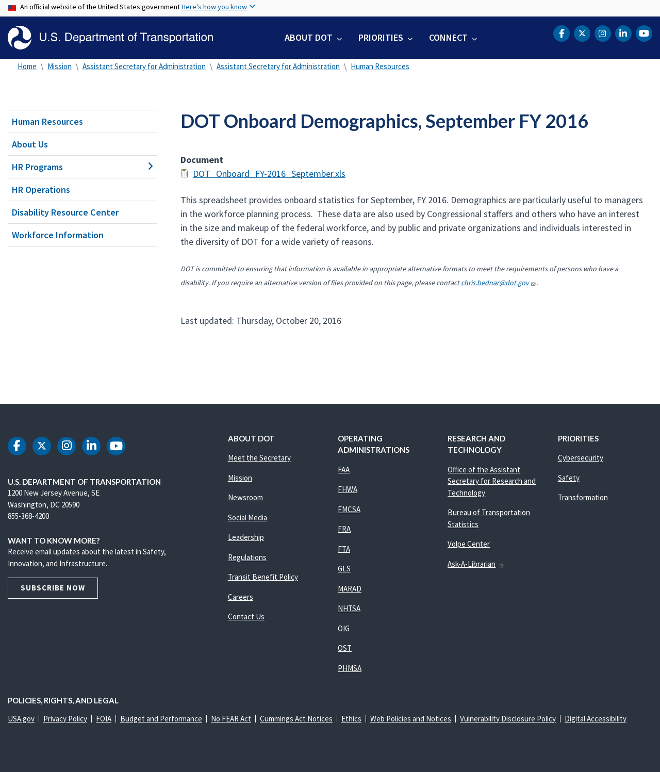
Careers (240, 597)
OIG (344, 628)
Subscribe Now (53, 588)
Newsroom (245, 497)
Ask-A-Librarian (476, 564)
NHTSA (349, 608)
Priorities (380, 37)
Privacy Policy (65, 719)
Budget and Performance (161, 719)
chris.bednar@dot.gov (498, 282)
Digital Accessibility (595, 719)
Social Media (247, 517)
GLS (344, 568)
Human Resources (380, 66)
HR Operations (41, 189)
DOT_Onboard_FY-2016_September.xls (269, 173)
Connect (448, 37)
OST (345, 648)
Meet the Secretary (259, 458)
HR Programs (82, 167)
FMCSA (349, 509)
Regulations (247, 557)
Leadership (246, 537)
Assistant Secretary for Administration (144, 66)
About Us (30, 144)
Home (27, 66)
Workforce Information (58, 235)
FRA (344, 529)
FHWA (347, 489)
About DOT (309, 37)
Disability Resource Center (65, 212)
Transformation (583, 497)
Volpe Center (469, 544)
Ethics (351, 719)
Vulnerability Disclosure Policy (508, 719)
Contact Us (246, 616)
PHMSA (349, 668)
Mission (59, 66)
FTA (344, 549)
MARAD (349, 589)
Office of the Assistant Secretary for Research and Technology (492, 481)
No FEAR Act (231, 719)
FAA (344, 469)
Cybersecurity (580, 458)
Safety (569, 478)
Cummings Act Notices (296, 719)
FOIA (103, 719)
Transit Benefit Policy (263, 577)
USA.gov (21, 719)
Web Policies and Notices (410, 719)
